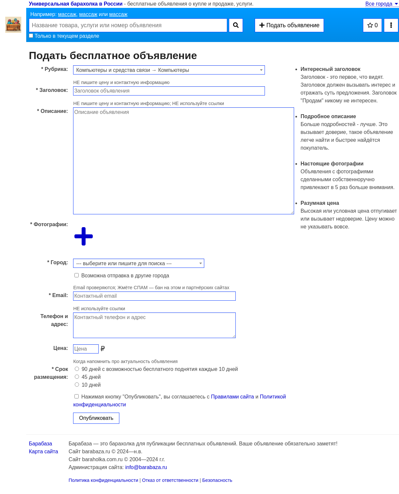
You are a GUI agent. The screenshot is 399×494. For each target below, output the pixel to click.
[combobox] (169, 70)
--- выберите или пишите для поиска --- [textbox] (123, 263)
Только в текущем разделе (64, 36)
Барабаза (40, 443)
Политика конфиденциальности (103, 480)
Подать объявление (289, 25)
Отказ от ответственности (170, 480)
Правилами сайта (232, 396)
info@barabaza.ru (146, 467)
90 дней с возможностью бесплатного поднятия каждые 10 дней (156, 369)
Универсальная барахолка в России (76, 4)
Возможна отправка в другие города (121, 275)
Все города (382, 4)
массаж (67, 14)
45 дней (88, 377)
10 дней (88, 385)
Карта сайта (43, 451)
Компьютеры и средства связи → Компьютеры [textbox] (132, 70)
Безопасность (217, 480)
